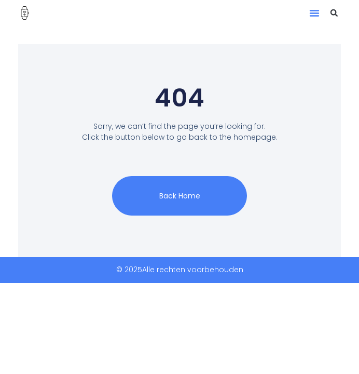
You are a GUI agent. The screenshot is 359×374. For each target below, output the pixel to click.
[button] (314, 13)
